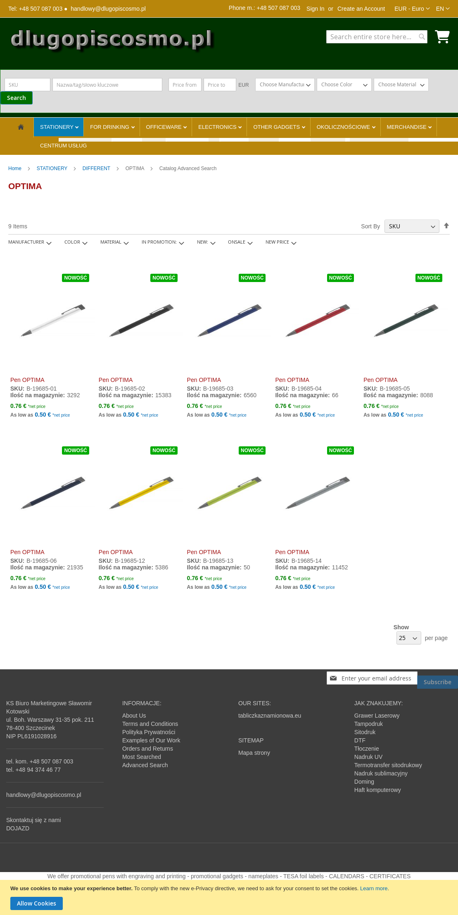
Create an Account (361, 8)
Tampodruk (368, 724)
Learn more (373, 888)
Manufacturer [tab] (26, 242)
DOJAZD (17, 828)
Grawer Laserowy (377, 715)
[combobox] (376, 36)
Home (15, 168)
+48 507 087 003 (52, 761)
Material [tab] (110, 242)
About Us (134, 715)
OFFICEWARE (164, 127)
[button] (412, 8)
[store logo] (111, 43)
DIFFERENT (97, 168)
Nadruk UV (368, 757)
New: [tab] (202, 242)
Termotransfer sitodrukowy (388, 765)
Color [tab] (72, 242)
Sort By (370, 226)
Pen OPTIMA (27, 380)
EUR (243, 85)
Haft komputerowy (377, 790)
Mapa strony (254, 752)
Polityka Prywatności (148, 732)
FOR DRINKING (110, 127)
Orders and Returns (147, 748)
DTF (359, 740)
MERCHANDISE (407, 127)
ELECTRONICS (218, 127)
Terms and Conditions (150, 724)
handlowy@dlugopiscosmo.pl (108, 8)
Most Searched (141, 757)
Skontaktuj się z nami (33, 820)
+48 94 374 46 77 (38, 769)
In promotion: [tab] (159, 242)
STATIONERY (57, 127)
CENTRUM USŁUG (63, 145)
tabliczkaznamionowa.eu (269, 715)
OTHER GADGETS (277, 127)
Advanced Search (145, 765)
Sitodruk (364, 732)
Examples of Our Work (151, 740)
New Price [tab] (277, 242)
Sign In (315, 8)
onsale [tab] (236, 242)
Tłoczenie (366, 748)
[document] (230, 897)
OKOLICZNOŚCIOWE (344, 127)
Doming (364, 781)
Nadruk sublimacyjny (381, 773)
